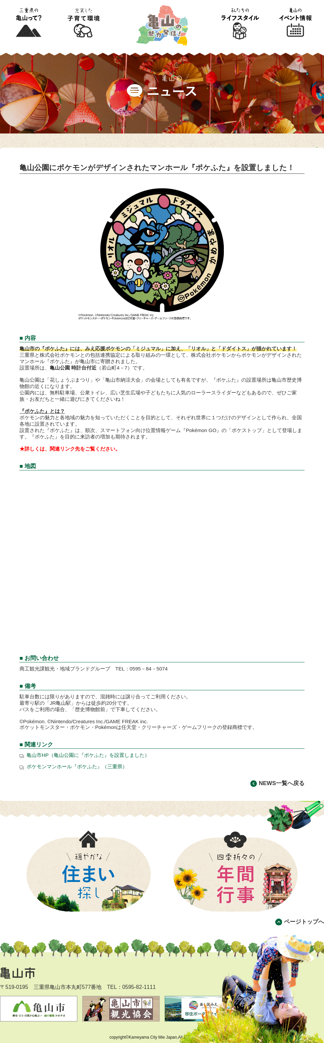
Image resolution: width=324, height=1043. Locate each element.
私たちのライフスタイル (240, 23)
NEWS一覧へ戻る (282, 783)
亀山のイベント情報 (296, 23)
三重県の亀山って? (28, 23)
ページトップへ (304, 922)
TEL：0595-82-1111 (131, 987)
